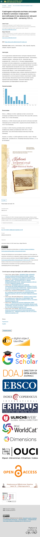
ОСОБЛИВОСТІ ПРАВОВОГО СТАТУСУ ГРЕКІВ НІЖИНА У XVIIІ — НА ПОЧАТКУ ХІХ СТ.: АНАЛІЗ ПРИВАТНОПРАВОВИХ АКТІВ (20, 280)
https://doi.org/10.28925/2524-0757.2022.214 (16, 42)
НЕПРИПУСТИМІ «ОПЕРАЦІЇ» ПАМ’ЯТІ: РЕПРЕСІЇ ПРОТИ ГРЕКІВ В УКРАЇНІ (20, 275)
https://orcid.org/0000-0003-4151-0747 (9, 29)
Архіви (9, 5)
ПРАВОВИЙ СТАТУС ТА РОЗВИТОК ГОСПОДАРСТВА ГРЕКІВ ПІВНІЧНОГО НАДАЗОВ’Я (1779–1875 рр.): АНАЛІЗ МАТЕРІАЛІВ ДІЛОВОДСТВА (21, 286)
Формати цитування (7, 222)
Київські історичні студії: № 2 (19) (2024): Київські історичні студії (21, 306)
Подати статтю (7, 330)
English (4, 324)
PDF (5, 200)
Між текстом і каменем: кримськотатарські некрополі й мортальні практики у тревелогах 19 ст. (20, 310)
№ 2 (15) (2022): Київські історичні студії (22, 5)
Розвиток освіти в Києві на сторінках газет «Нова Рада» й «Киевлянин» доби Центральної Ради (20, 298)
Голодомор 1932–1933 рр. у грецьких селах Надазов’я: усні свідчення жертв (20, 291)
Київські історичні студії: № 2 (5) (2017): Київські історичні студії (21, 282)
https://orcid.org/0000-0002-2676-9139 (9, 37)
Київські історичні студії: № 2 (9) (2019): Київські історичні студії (20, 276)
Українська (5, 321)
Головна (4, 5)
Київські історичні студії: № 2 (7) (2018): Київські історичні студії (21, 288)
